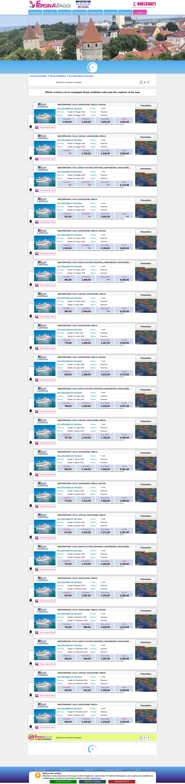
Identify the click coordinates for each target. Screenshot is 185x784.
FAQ (138, 770)
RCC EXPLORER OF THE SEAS (81, 76)
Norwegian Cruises (95, 12)
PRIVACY (89, 770)
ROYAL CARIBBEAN (58, 76)
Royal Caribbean (64, 12)
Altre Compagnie (110, 12)
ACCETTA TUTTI (63, 782)
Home (140, 12)
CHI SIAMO (40, 770)
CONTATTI (65, 770)
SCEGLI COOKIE (92, 782)
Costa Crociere (35, 12)
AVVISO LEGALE (113, 770)
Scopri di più (96, 778)
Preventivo (146, 105)
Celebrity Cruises (79, 12)
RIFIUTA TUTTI (122, 782)
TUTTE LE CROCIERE (38, 76)
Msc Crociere (50, 12)
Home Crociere (125, 12)
